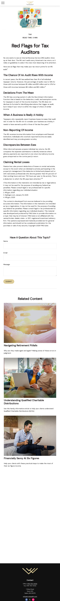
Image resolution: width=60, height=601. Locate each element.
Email (5, 253)
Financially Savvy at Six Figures (21, 458)
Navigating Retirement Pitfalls (20, 345)
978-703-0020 (32, 584)
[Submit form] (8, 281)
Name (5, 241)
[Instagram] (33, 599)
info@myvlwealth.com (30, 596)
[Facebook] (26, 599)
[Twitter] (30, 599)
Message (6, 264)
